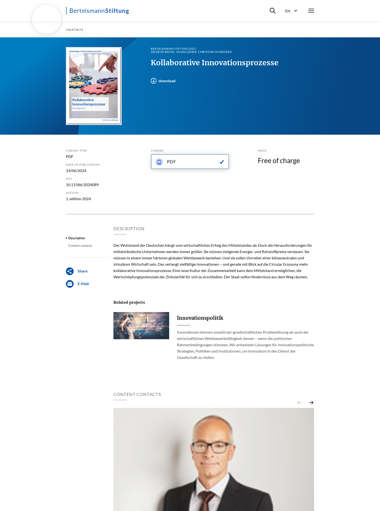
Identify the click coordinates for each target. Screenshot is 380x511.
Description (76, 238)
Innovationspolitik (200, 318)
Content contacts (80, 245)
